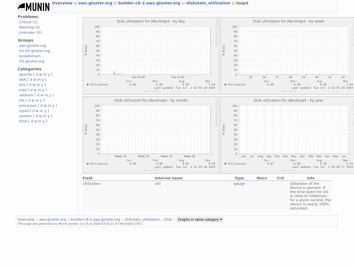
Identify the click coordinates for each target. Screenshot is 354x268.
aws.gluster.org (96, 3)
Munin (63, 223)
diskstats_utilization (209, 3)
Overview (63, 3)
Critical (25, 22)
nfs (22, 100)
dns (22, 85)
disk (22, 79)
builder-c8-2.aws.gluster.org (150, 3)
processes (28, 105)
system (25, 116)
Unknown (27, 32)
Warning (26, 27)
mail (23, 90)
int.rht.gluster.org (34, 51)
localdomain (30, 56)
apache (25, 74)
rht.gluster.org (31, 61)
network (26, 95)
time (23, 121)
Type (239, 178)
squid (24, 111)
